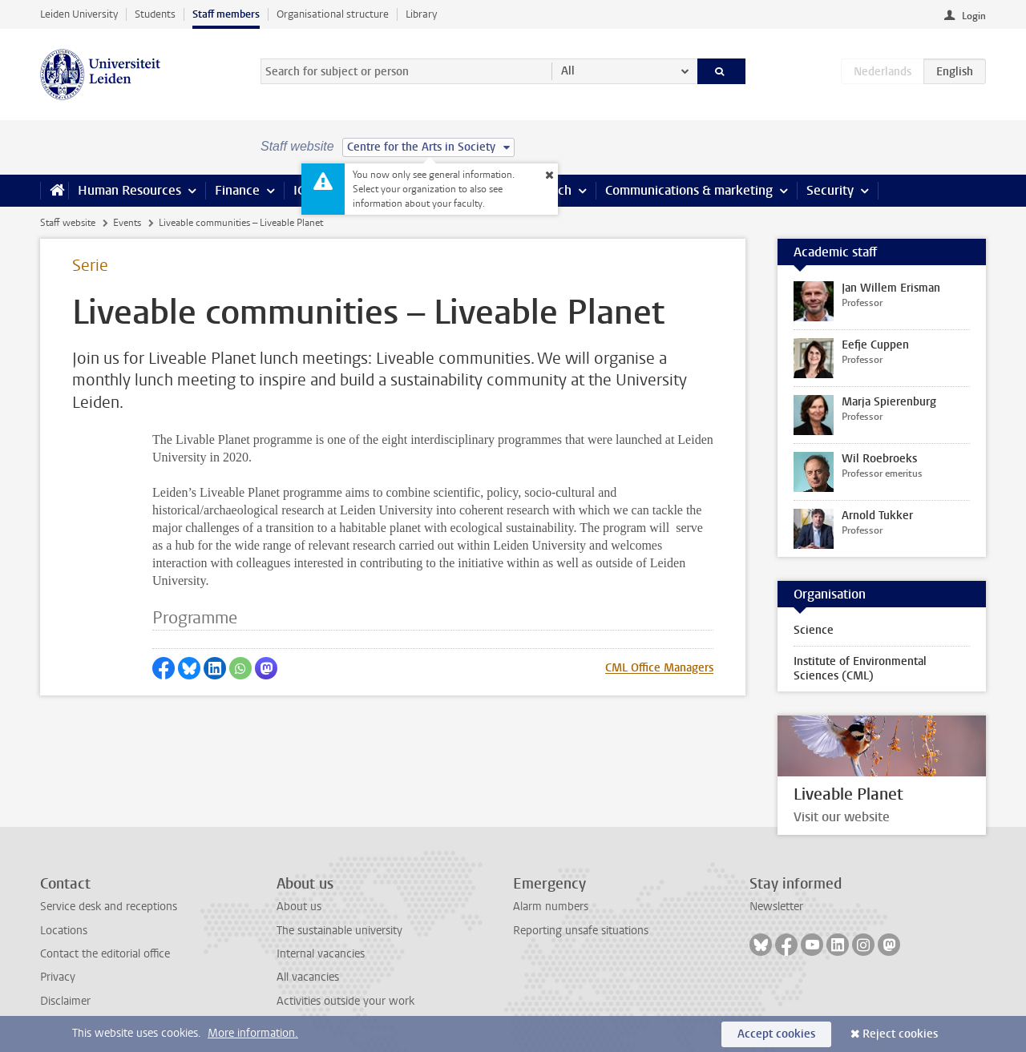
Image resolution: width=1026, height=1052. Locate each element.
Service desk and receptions (108, 906)
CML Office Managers (659, 667)
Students (155, 14)
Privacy (57, 977)
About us (299, 906)
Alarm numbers (550, 906)
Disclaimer (65, 1001)
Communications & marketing (689, 190)
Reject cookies (900, 1034)
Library (421, 14)
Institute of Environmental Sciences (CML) (860, 668)
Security (830, 190)
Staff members (226, 14)
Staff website (67, 222)
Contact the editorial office (105, 953)
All (568, 71)
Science (814, 630)
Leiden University (79, 14)
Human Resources (129, 190)
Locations (63, 930)
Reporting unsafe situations (580, 930)
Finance (237, 190)
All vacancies (308, 977)
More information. (253, 1033)
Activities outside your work (345, 1001)
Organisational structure (333, 14)
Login (974, 16)
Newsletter (776, 906)
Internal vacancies (321, 953)
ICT (302, 190)
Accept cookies (776, 1034)
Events (127, 222)
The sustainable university (339, 930)
